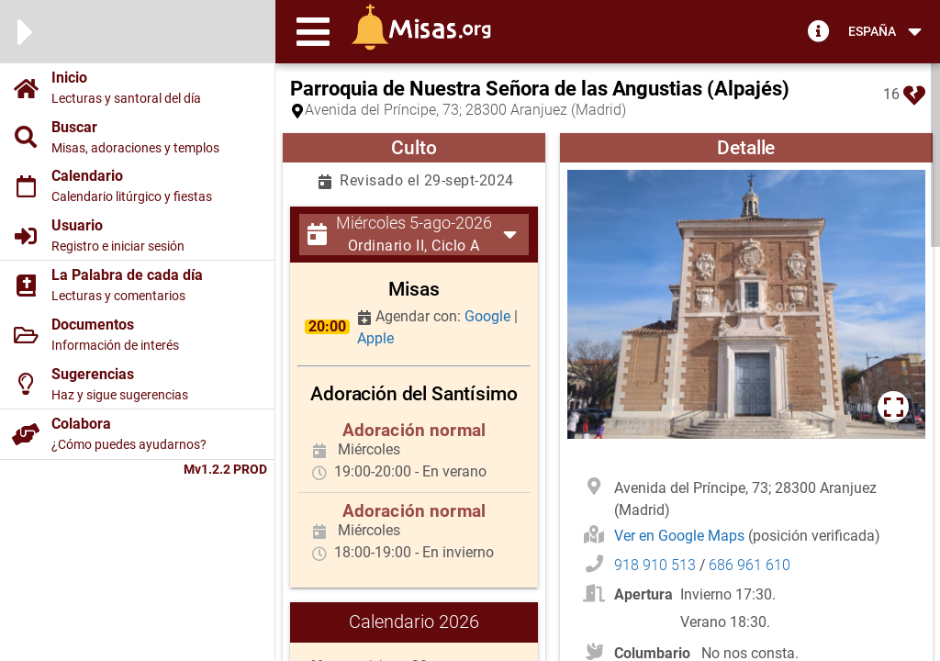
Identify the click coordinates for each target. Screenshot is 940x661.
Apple (375, 338)
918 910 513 (655, 565)
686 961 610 (749, 565)
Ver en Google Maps (681, 535)
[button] (313, 31)
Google (489, 316)
